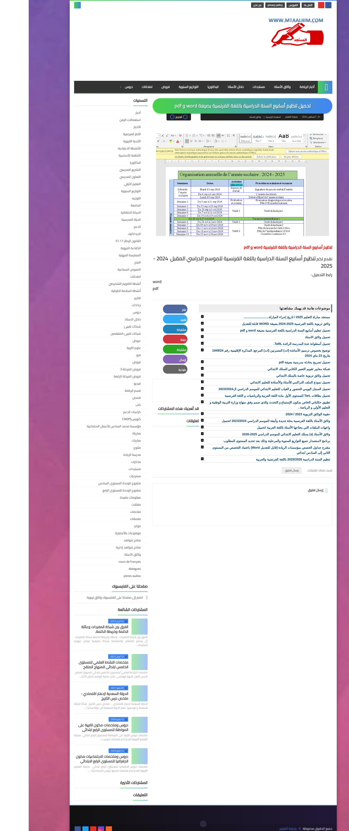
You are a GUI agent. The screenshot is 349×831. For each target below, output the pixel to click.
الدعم (108, 227)
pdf (127, 288)
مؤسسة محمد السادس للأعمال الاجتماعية (85, 426)
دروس (100, 87)
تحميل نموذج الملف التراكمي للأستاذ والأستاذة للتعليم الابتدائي (261, 382)
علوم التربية (105, 348)
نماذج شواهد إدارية (99, 547)
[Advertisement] (126, 45)
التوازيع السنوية (160, 87)
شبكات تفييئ (103, 326)
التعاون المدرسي (101, 177)
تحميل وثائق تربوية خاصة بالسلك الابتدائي (274, 375)
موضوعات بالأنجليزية (99, 533)
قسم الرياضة (104, 390)
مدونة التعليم (259, 824)
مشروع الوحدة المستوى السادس (91, 483)
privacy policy (246, 5)
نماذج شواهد (103, 540)
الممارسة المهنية (101, 255)
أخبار (109, 113)
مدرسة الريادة (103, 455)
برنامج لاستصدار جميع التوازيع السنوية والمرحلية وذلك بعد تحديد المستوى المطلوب (248, 441)
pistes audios (103, 576)
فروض (137, 87)
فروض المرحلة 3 (101, 369)
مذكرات (107, 462)
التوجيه (107, 198)
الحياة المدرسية (102, 219)
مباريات (107, 440)
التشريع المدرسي (101, 170)
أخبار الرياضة (278, 87)
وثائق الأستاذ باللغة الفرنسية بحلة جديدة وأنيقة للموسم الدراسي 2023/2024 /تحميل (247, 421)
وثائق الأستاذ (253, 87)
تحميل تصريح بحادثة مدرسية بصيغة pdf (275, 362)
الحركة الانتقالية (102, 212)
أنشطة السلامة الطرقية (97, 291)
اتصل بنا (279, 5)
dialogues (106, 569)
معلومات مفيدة (101, 497)
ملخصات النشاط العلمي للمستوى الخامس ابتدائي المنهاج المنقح (74, 664)
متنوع (108, 447)
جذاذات (107, 305)
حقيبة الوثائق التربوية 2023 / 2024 (279, 414)
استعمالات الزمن (101, 120)
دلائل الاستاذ (104, 319)
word (129, 281)
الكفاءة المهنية (102, 248)
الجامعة (107, 205)
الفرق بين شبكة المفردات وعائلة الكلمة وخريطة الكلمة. (76, 629)
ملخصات (106, 512)
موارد (108, 526)
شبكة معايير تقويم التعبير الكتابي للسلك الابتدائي (270, 369)
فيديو (108, 383)
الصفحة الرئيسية (244, 117)
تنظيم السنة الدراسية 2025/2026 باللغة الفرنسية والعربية (264, 459)
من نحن (229, 5)
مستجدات (230, 87)
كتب (109, 405)
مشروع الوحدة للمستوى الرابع (93, 490)
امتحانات (118, 87)
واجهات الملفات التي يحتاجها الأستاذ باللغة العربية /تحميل (264, 427)
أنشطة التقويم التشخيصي (96, 284)
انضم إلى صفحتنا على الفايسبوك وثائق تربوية (86, 597)
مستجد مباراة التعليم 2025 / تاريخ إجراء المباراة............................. (258, 317)
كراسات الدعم (103, 412)
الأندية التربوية (103, 141)
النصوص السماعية (100, 269)
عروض (108, 341)
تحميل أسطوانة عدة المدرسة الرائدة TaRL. (273, 344)
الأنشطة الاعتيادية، (100, 148)
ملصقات (106, 519)
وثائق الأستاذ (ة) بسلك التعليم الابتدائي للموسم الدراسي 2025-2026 (257, 434)
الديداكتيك (105, 234)
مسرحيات (106, 476)
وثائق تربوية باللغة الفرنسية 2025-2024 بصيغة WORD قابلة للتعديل (257, 324)
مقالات (107, 504)
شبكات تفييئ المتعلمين (97, 333)
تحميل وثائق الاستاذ (288, 337)
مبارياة (108, 433)
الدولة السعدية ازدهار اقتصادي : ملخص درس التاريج (76, 696)
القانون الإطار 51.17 (99, 241)
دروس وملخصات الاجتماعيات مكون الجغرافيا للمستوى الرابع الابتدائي (73, 758)
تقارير (109, 298)
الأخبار (108, 127)
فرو (110, 355)
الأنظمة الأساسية (101, 155)
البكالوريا (184, 87)
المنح (109, 262)
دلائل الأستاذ (207, 87)
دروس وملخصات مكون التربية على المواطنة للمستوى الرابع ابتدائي (74, 727)
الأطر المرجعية (103, 134)
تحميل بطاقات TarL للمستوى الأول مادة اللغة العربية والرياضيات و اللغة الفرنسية (248, 395)
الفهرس (264, 5)
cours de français (101, 561)
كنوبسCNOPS (102, 419)
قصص (108, 398)
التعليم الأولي (103, 184)
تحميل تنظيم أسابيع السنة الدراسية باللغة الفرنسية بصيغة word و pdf (256, 330)
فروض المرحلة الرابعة (98, 376)
